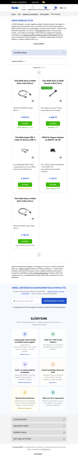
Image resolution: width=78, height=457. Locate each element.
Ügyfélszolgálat (20, 419)
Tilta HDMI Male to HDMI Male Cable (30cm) (25, 199)
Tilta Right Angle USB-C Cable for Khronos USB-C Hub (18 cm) (25, 138)
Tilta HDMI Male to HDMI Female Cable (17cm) (53, 81)
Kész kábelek (44, 14)
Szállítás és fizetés (21, 426)
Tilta (19, 14)
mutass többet (39, 43)
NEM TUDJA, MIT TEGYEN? (22, 439)
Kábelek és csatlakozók (30, 14)
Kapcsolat (35, 2)
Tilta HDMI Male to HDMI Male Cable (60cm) (25, 81)
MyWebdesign (45, 449)
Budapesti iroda (19, 432)
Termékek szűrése (20, 52)
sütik (29, 449)
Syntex (13, 14)
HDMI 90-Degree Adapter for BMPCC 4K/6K (53, 138)
